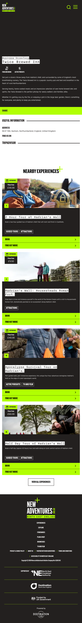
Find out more (41, 245)
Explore (41, 528)
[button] (75, 7)
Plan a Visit (41, 537)
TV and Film (41, 547)
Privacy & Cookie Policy (17, 551)
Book (41, 239)
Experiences (41, 523)
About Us (30, 551)
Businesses (41, 542)
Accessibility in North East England (42, 556)
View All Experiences (41, 482)
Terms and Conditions (65, 551)
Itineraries (41, 532)
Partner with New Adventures (46, 551)
